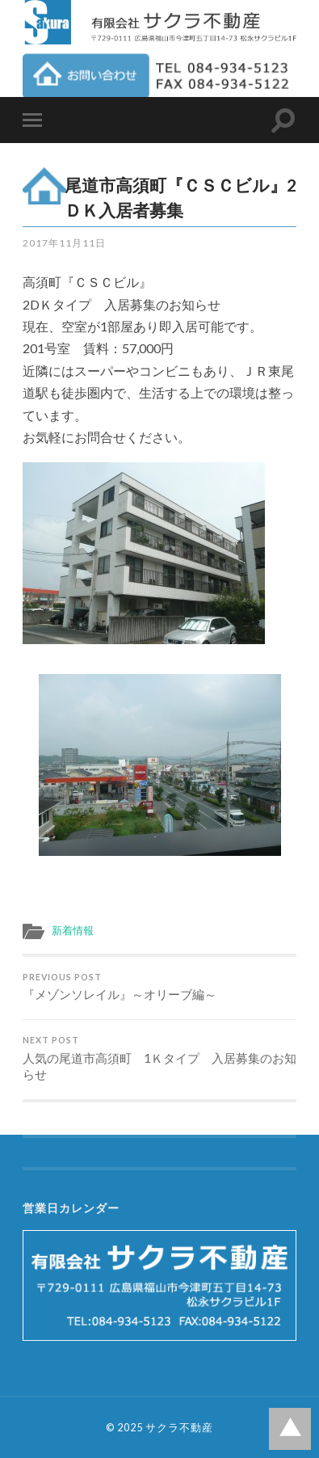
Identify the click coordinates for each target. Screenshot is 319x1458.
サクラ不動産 (179, 1427)
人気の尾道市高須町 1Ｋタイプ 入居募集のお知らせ (160, 1058)
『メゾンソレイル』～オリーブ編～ (160, 987)
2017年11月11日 (64, 243)
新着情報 (73, 930)
